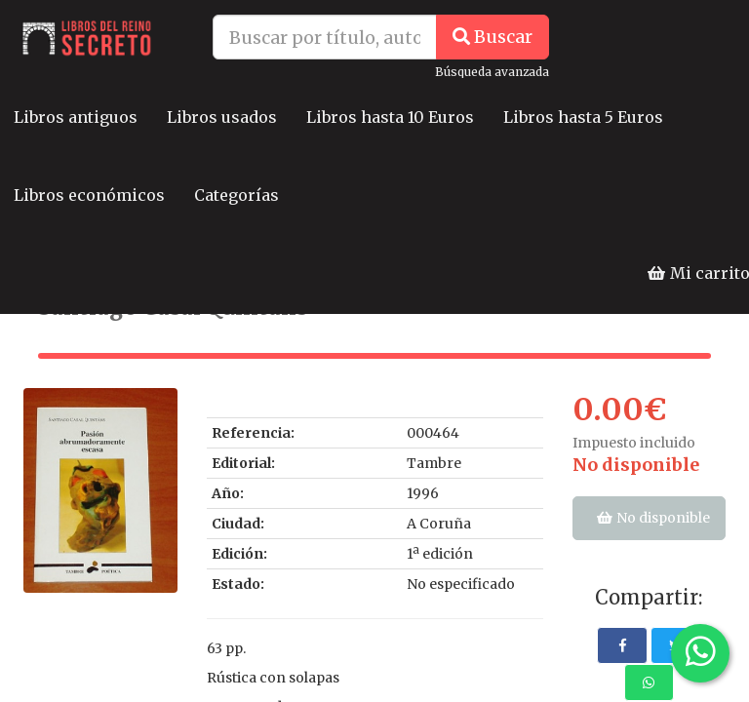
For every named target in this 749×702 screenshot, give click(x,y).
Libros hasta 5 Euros (583, 117)
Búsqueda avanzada (492, 71)
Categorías (236, 195)
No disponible (635, 464)
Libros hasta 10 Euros (390, 117)
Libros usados (222, 117)
